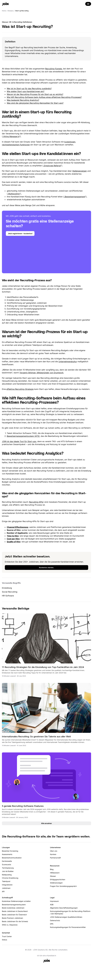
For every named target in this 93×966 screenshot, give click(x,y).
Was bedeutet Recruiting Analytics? (23, 100)
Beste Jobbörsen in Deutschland (15, 911)
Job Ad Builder (8, 871)
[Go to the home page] (5, 4)
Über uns (53, 851)
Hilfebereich (54, 873)
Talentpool (6, 881)
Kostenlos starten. (46, 567)
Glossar (53, 876)
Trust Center (7, 936)
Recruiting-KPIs (36, 502)
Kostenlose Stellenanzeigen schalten (16, 901)
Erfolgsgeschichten (57, 879)
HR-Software (8, 595)
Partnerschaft (55, 858)
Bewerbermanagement (75, 196)
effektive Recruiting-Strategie (20, 389)
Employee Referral (52, 165)
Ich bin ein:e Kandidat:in (46, 955)
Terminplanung (8, 868)
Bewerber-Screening (10, 851)
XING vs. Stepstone (9, 925)
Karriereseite (7, 861)
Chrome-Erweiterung (10, 878)
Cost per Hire (13, 539)
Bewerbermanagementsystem (14, 905)
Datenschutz (55, 920)
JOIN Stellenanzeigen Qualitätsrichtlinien (66, 917)
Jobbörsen (6, 888)
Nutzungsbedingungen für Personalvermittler (68, 927)
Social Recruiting (9, 592)
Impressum (54, 901)
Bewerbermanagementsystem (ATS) (23, 436)
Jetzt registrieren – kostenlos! (20, 233)
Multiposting (14, 193)
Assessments (7, 854)
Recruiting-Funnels (53, 68)
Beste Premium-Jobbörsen (12, 918)
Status (4, 940)
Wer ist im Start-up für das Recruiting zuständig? (29, 88)
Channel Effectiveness (17, 527)
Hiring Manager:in (11, 136)
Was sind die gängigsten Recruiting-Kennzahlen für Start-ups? (35, 103)
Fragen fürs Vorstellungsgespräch (63, 886)
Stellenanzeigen (79, 171)
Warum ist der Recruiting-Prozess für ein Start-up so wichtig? (35, 94)
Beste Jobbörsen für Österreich (14, 915)
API (3, 891)
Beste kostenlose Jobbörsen (13, 908)
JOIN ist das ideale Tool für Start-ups (19, 441)
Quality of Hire (13, 541)
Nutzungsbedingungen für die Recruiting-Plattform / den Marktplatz (70, 912)
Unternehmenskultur (67, 361)
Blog (52, 869)
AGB (51, 905)
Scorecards (6, 864)
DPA (51, 924)
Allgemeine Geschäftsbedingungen (64, 908)
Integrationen (7, 885)
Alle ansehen (46, 823)
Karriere (53, 854)
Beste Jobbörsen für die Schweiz (15, 921)
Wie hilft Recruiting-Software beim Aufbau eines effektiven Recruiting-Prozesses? (44, 97)
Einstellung (7, 588)
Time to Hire (13, 536)
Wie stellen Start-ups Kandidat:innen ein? (25, 91)
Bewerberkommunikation (12, 858)
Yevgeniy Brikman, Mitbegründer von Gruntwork (41, 372)
